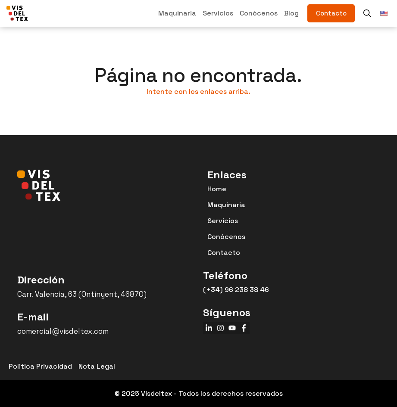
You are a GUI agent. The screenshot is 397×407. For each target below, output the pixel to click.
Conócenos (259, 13)
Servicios (218, 13)
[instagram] (220, 328)
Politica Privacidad (40, 366)
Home (216, 188)
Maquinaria (177, 13)
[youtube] (232, 328)
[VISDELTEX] (17, 13)
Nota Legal (96, 366)
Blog (291, 13)
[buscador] (367, 13)
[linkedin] (209, 328)
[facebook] (244, 328)
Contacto (223, 252)
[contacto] (331, 13)
